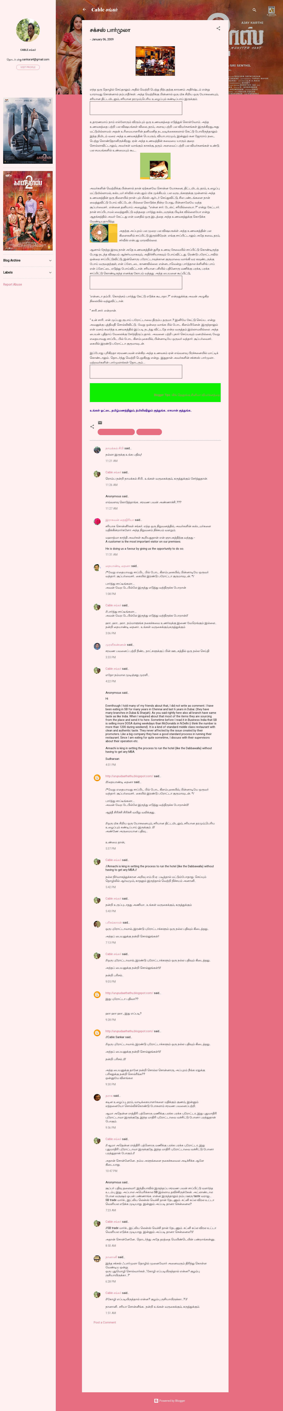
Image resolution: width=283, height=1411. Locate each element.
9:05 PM (111, 981)
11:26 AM (112, 485)
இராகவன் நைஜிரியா (120, 520)
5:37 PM (111, 848)
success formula (149, 432)
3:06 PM (111, 633)
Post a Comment (105, 1322)
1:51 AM (111, 1313)
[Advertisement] (244, 79)
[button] (218, 29)
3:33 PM (111, 657)
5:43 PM (111, 911)
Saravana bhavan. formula (116, 432)
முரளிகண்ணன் (116, 644)
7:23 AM (111, 1210)
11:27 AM (112, 508)
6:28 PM (111, 1281)
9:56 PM (111, 1127)
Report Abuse (12, 284)
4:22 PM (111, 681)
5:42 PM (111, 887)
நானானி (111, 1257)
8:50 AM (111, 1245)
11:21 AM (112, 461)
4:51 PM (111, 765)
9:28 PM (111, 1020)
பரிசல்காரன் (114, 922)
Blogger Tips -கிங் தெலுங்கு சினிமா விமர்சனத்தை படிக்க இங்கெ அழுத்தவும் (212, 395)
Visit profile (28, 67)
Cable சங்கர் (104, 9)
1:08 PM (111, 594)
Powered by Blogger (169, 1401)
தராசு (109, 1096)
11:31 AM (112, 554)
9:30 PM (111, 1084)
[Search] (254, 11)
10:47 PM (111, 1171)
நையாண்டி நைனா (118, 566)
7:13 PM (111, 942)
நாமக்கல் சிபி (115, 448)
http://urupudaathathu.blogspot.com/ (129, 776)
